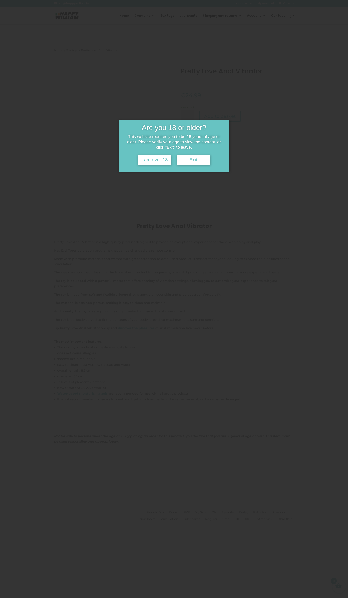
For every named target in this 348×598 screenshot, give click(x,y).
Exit (194, 160)
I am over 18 (154, 160)
